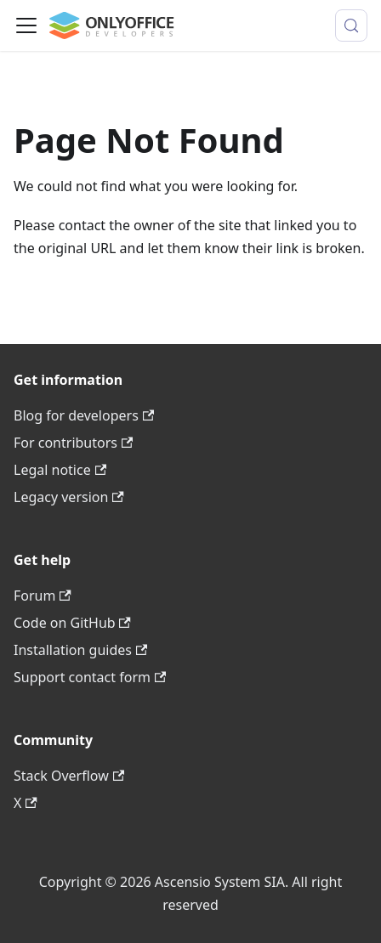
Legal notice (60, 469)
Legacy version (69, 497)
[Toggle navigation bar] (26, 25)
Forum (42, 595)
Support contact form (90, 677)
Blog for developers (84, 415)
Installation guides (80, 650)
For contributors (73, 442)
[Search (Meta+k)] (351, 25)
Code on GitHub (72, 622)
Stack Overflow (69, 775)
